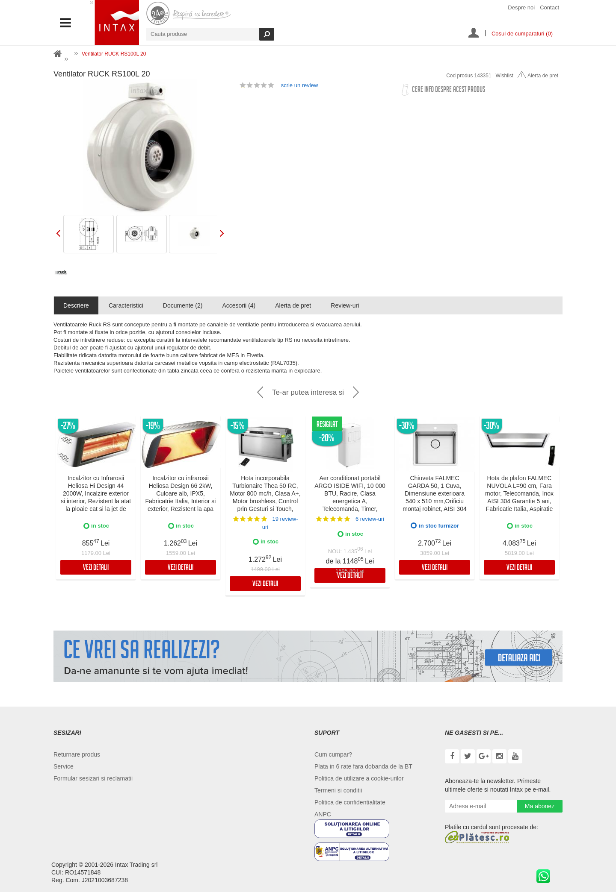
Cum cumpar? (333, 754)
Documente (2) (183, 305)
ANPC (322, 814)
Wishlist (504, 76)
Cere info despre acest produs (448, 90)
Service (63, 766)
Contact (549, 7)
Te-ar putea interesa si (308, 392)
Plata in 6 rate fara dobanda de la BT (363, 766)
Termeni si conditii (338, 790)
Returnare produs (76, 754)
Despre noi (521, 7)
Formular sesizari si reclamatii (93, 778)
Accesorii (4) (238, 305)
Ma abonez (539, 806)
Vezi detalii (96, 568)
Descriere (76, 305)
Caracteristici (126, 305)
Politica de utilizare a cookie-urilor (359, 778)
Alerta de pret (538, 75)
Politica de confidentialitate (349, 802)
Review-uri (345, 305)
